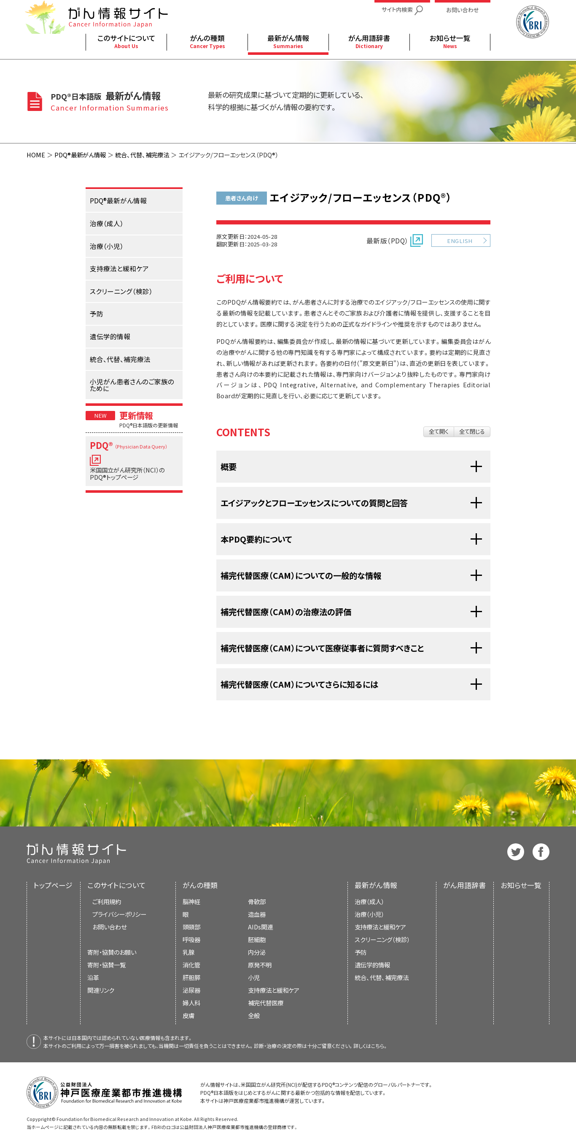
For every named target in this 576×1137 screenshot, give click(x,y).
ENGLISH (459, 241)
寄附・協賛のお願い (111, 952)
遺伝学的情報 (372, 964)
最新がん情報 (376, 885)
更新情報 (136, 415)
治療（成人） (369, 901)
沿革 (93, 977)
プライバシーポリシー (119, 914)
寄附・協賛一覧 (106, 964)
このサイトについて (116, 885)
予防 (360, 952)
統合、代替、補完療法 (142, 154)
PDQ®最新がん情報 (80, 154)
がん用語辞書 (464, 885)
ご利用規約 (106, 901)
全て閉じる (472, 431)
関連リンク (100, 990)
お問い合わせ (109, 926)
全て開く (439, 431)
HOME (36, 154)
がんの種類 (200, 885)
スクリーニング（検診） (382, 939)
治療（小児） (369, 914)
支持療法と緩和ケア (380, 926)
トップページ (53, 885)
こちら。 (379, 1045)
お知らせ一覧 (521, 885)
